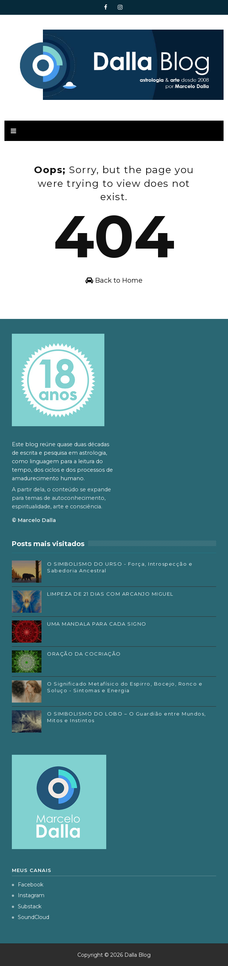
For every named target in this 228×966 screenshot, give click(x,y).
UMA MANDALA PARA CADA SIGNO (97, 624)
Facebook (27, 884)
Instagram (28, 895)
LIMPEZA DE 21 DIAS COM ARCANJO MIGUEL (110, 594)
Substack (26, 906)
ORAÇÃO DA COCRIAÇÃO (84, 654)
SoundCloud (30, 917)
